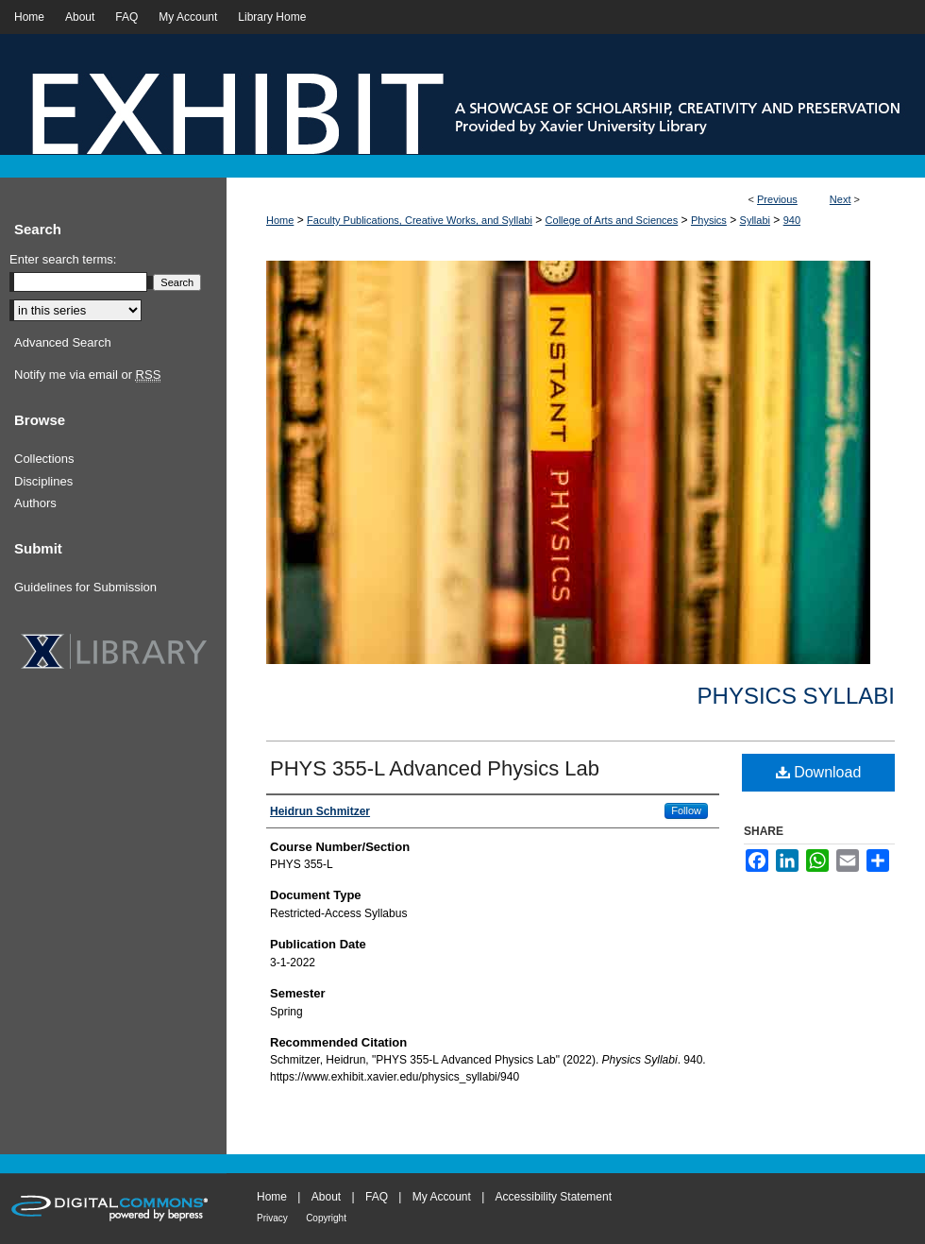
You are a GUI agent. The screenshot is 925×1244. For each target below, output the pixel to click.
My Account (441, 1196)
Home (280, 220)
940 (791, 220)
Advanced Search (62, 342)
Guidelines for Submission (85, 587)
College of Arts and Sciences (612, 220)
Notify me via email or (87, 375)
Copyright (326, 1218)
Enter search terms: (62, 259)
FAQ (376, 1196)
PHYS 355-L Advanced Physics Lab (434, 768)
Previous (777, 199)
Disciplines (43, 481)
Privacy (272, 1218)
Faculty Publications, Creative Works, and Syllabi (419, 220)
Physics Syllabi (796, 695)
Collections (44, 459)
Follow (686, 810)
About (326, 1196)
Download (819, 772)
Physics (709, 220)
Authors (35, 503)
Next (840, 199)
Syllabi (755, 220)
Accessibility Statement (554, 1196)
